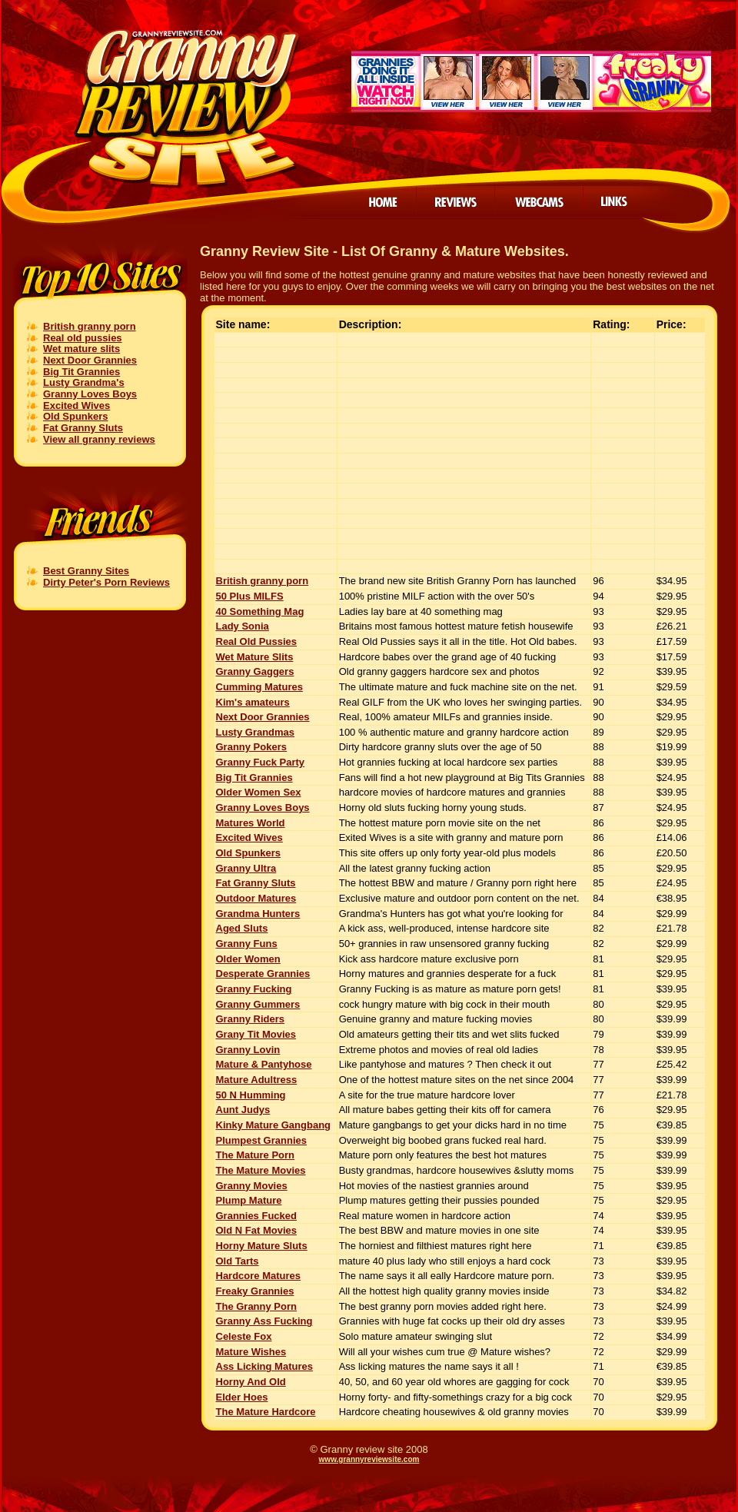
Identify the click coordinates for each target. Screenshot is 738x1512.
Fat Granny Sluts (83, 428)
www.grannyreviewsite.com (369, 1459)
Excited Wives (76, 405)
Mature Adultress (257, 1079)
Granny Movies (252, 1185)
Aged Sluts (242, 928)
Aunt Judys (243, 1109)
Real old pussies (82, 338)
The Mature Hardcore (266, 1411)
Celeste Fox (244, 1336)
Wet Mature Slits (255, 657)
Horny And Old (251, 1381)
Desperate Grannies (263, 973)
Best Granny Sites (86, 571)
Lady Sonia (242, 626)
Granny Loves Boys (90, 394)
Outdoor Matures (256, 898)
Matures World (250, 823)
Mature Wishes (251, 1351)
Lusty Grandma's (84, 382)
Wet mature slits (81, 348)
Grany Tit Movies (256, 1034)
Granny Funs (247, 943)
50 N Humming (251, 1095)
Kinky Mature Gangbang (273, 1125)
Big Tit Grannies (81, 371)
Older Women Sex (258, 792)
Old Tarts (237, 1261)
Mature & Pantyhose (264, 1064)
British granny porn (89, 326)
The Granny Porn (256, 1306)
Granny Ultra (246, 868)
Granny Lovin (248, 1049)
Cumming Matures (259, 687)
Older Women (248, 959)
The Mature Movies (261, 1170)
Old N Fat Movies (256, 1230)
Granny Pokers (252, 747)
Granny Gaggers (255, 671)
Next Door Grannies (90, 360)
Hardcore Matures (258, 1275)
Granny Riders (250, 1019)
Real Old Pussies (257, 641)
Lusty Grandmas (255, 732)
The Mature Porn (255, 1155)
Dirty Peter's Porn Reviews (106, 582)
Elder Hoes (242, 1397)
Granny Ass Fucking (264, 1321)
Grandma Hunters (258, 913)
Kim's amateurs (253, 702)
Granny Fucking (254, 989)
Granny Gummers (258, 1004)
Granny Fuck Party (260, 762)
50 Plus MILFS (250, 596)
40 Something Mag (260, 611)
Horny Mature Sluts (262, 1245)
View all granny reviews (99, 439)
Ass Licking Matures (264, 1366)
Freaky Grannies (255, 1291)
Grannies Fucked (256, 1215)
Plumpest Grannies (261, 1140)
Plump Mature (249, 1200)
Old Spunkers (75, 416)
